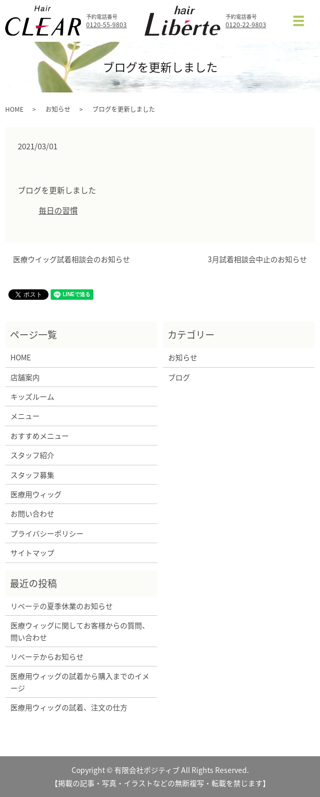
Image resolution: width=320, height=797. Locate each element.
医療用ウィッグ (36, 494)
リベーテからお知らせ (47, 656)
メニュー (25, 416)
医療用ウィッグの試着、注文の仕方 (68, 707)
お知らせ (57, 109)
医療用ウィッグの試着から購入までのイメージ (79, 682)
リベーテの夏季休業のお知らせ (61, 606)
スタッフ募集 (32, 475)
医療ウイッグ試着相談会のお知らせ (71, 259)
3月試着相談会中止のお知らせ (257, 259)
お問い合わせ (32, 513)
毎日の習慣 (58, 210)
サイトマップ (32, 552)
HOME (14, 109)
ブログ (179, 377)
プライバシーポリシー (47, 533)
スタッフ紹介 (32, 455)
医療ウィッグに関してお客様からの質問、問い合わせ (79, 631)
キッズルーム (32, 396)
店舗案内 (25, 377)
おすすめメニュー (39, 435)
